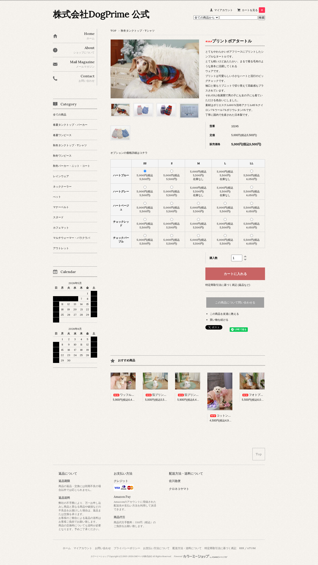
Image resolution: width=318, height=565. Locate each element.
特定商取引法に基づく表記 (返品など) (227, 284)
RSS (241, 548)
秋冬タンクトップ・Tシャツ (138, 30)
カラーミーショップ (99, 556)
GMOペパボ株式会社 (142, 556)
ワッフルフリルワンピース (133, 395)
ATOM (251, 548)
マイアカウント (223, 10)
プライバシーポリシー (127, 548)
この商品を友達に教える (224, 313)
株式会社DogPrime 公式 (101, 14)
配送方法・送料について (187, 548)
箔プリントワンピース (195, 395)
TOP (113, 30)
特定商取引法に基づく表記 (220, 548)
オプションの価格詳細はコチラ (129, 152)
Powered (200, 556)
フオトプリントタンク (260, 395)
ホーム (67, 548)
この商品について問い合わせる (235, 302)
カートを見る (253, 10)
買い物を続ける (219, 319)
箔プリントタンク (160, 395)
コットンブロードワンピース (232, 415)
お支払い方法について (156, 548)
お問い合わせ (103, 548)
